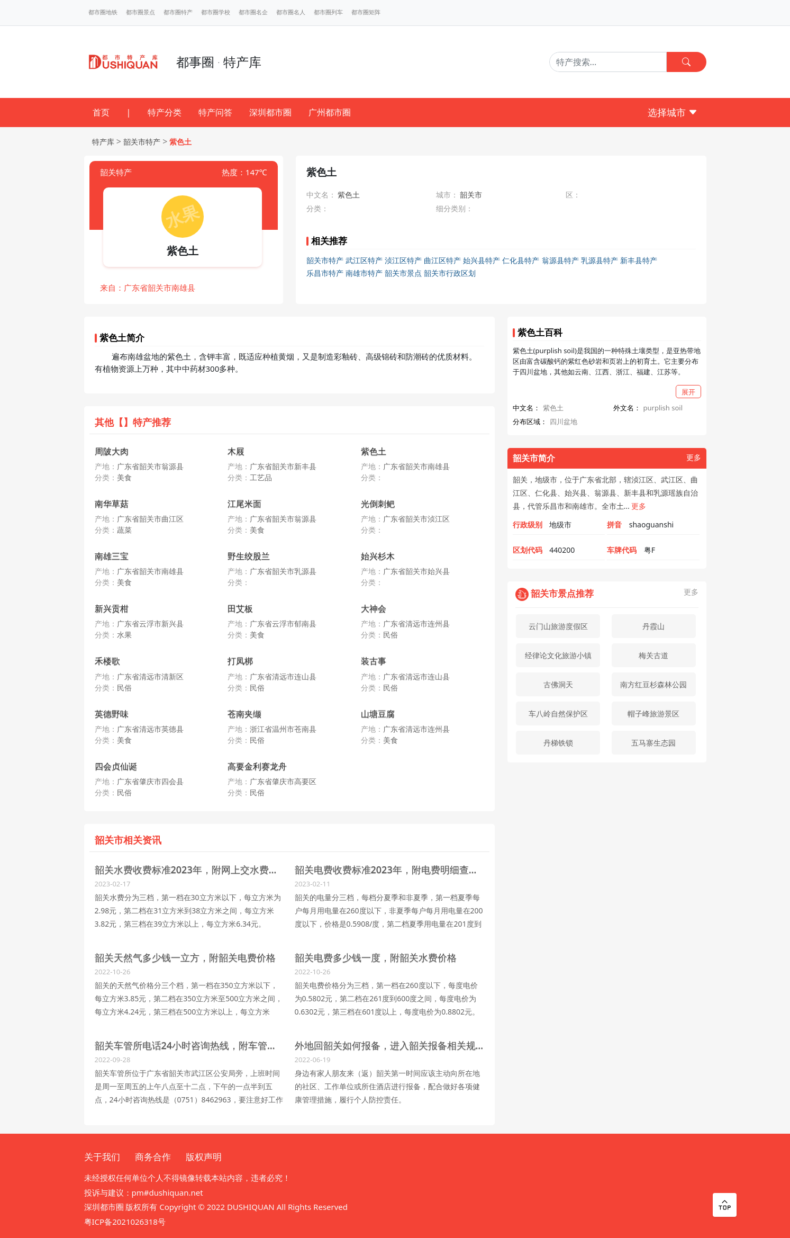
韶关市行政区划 (450, 273)
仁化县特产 (520, 260)
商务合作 (153, 1157)
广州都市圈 (329, 112)
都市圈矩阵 (365, 12)
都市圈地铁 (102, 12)
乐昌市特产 (324, 273)
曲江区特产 (442, 260)
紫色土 (180, 142)
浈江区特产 (403, 260)
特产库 (103, 142)
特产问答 (215, 112)
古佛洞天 (558, 684)
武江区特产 (364, 260)
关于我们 (102, 1157)
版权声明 (204, 1157)
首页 (101, 112)
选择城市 (673, 112)
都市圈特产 (178, 12)
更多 (693, 457)
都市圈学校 (215, 12)
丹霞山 (653, 626)
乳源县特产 (599, 260)
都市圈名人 (290, 12)
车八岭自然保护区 (558, 713)
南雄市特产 (364, 273)
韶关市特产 (141, 142)
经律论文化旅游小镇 (558, 655)
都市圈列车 (328, 12)
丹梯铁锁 (558, 743)
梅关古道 (653, 655)
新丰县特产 (638, 260)
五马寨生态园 (653, 743)
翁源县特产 (560, 260)
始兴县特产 (481, 260)
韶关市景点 (403, 273)
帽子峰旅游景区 (653, 713)
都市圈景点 (140, 12)
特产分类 (164, 112)
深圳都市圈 (270, 112)
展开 (688, 392)
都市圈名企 (253, 12)
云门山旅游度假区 (558, 626)
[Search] (608, 62)
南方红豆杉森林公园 (653, 684)
